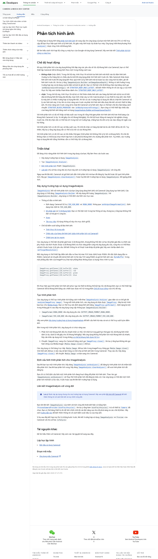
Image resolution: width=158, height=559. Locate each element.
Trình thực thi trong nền (55, 230)
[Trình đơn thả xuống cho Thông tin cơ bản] (39, 2)
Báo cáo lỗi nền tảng (144, 557)
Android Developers (43, 25)
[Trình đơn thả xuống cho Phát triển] (82, 2)
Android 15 (99, 557)
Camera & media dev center (16, 9)
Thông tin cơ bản (58, 25)
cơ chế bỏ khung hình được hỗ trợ (86, 337)
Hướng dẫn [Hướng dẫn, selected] (21, 14)
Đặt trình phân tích (48, 166)
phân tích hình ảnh (68, 41)
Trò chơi (56, 557)
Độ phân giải (51, 211)
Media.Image (53, 305)
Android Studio (148, 3)
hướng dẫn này (46, 413)
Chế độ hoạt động (101, 289)
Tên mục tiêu (51, 222)
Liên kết (44, 170)
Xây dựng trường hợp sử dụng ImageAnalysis (66, 320)
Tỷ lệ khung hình (64, 211)
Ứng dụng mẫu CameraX (49, 456)
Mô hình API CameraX (113, 394)
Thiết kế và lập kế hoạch (53, 3)
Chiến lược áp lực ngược (55, 238)
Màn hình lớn (78, 557)
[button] (13, 43)
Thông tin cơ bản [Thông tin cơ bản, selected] (29, 3)
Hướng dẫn (92, 25)
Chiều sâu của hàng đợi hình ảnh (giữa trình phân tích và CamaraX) (72, 234)
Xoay (48, 218)
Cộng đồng (109, 3)
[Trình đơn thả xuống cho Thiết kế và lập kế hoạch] (66, 2)
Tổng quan (7, 14)
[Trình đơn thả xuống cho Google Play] (100, 2)
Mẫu (32, 14)
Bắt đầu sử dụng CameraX (49, 445)
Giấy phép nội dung (95, 467)
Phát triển (75, 3)
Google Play (92, 3)
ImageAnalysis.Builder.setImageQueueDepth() (92, 110)
